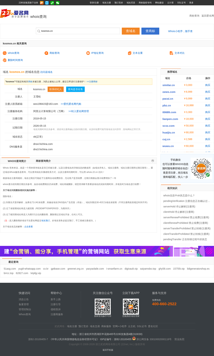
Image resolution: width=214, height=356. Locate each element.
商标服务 (106, 326)
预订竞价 (118, 2)
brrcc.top (8, 273)
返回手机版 (108, 350)
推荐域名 (172, 71)
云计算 (170, 2)
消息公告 (24, 299)
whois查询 (11, 53)
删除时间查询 (13, 60)
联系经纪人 (55, 89)
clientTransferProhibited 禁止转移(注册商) (186, 234)
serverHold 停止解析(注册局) (179, 206)
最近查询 (13, 261)
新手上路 (56, 299)
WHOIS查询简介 (17, 161)
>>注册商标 (92, 81)
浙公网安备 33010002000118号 (154, 339)
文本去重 (135, 53)
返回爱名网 (208, 15)
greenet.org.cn (76, 268)
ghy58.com (165, 268)
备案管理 (24, 304)
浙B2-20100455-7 (38, 339)
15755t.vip (179, 268)
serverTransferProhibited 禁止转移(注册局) (187, 228)
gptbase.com (58, 268)
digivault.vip (131, 268)
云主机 (132, 326)
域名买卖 (131, 2)
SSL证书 (181, 2)
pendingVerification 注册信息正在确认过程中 (187, 201)
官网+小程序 (120, 326)
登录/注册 (94, 2)
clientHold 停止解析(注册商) (178, 211)
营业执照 (179, 339)
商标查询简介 (43, 160)
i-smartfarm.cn (114, 268)
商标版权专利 (145, 2)
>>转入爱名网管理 (78, 111)
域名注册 (106, 2)
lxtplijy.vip (35, 273)
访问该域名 (46, 72)
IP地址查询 (95, 53)
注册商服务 (57, 314)
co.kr (45, 268)
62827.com (22, 273)
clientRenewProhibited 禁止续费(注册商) (185, 222)
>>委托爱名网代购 (71, 103)
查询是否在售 (75, 89)
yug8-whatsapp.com (29, 268)
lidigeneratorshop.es (198, 268)
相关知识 (172, 188)
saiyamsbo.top (148, 268)
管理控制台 (25, 309)
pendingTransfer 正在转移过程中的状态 (185, 239)
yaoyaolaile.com (95, 268)
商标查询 (194, 15)
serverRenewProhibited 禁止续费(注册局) (186, 217)
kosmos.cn (16, 71)
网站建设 (159, 2)
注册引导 (56, 304)
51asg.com (10, 268)
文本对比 (177, 53)
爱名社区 (153, 326)
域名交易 (95, 326)
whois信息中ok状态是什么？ (179, 195)
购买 (207, 85)
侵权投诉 (56, 309)
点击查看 (28, 226)
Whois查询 (25, 314)
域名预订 (45, 220)
